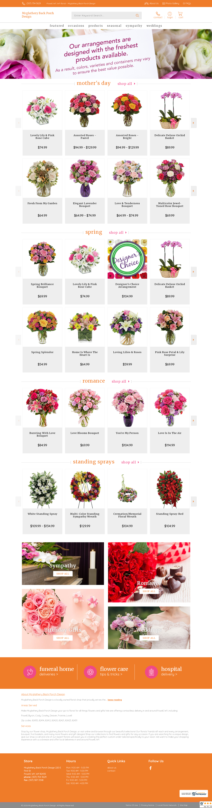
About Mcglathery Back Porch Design (43, 694)
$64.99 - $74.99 (85, 215)
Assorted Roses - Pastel (85, 137)
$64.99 (42, 215)
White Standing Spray (42, 513)
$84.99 (42, 445)
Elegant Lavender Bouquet (85, 205)
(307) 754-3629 (34, 3)
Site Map (184, 805)
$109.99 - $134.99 (42, 526)
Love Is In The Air (169, 433)
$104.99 (127, 296)
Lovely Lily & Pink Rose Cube (42, 137)
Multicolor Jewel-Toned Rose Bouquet (169, 205)
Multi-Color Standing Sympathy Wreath (85, 515)
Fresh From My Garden (42, 203)
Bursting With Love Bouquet (42, 434)
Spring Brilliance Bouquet (42, 285)
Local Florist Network (167, 805)
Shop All (125, 84)
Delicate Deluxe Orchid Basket (170, 137)
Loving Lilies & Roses (127, 352)
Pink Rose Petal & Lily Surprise (169, 353)
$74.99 (42, 147)
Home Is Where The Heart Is (85, 353)
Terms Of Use (132, 805)
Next (194, 123)
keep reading (115, 699)
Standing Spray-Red (169, 513)
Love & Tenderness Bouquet (127, 205)
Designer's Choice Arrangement (127, 285)
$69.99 (169, 215)
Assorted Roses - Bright (127, 137)
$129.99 (85, 526)
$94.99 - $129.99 (84, 147)
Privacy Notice (147, 805)
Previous (18, 123)
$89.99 (169, 147)
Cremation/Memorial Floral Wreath (127, 515)
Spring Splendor (42, 352)
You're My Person (127, 433)
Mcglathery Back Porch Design (38, 14)
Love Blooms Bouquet (85, 433)
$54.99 (42, 364)
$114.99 (170, 445)
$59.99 (127, 364)
